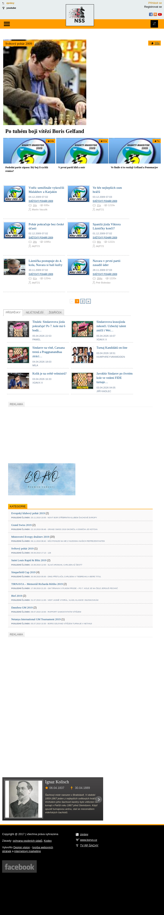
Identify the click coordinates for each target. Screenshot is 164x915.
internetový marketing (27, 851)
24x (52, 141)
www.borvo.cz (88, 839)
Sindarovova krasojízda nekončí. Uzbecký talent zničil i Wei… (111, 326)
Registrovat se (153, 6)
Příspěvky (13, 312)
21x (99, 205)
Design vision (21, 847)
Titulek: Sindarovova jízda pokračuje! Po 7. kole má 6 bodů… (48, 326)
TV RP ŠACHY (89, 845)
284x (99, 278)
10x (157, 43)
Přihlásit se (155, 2)
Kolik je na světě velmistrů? (49, 373)
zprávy (10, 2)
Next (98, 799)
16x (35, 205)
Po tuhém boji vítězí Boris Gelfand (44, 131)
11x (105, 141)
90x (99, 241)
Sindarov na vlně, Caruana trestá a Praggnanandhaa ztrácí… (48, 352)
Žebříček (55, 312)
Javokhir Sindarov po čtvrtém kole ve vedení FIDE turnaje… (115, 378)
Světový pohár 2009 (18, 43)
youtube (11, 7)
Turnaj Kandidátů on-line (112, 347)
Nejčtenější (34, 312)
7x (158, 141)
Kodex (48, 840)
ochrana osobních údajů (27, 840)
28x (35, 241)
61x (35, 278)
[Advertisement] (40, 434)
